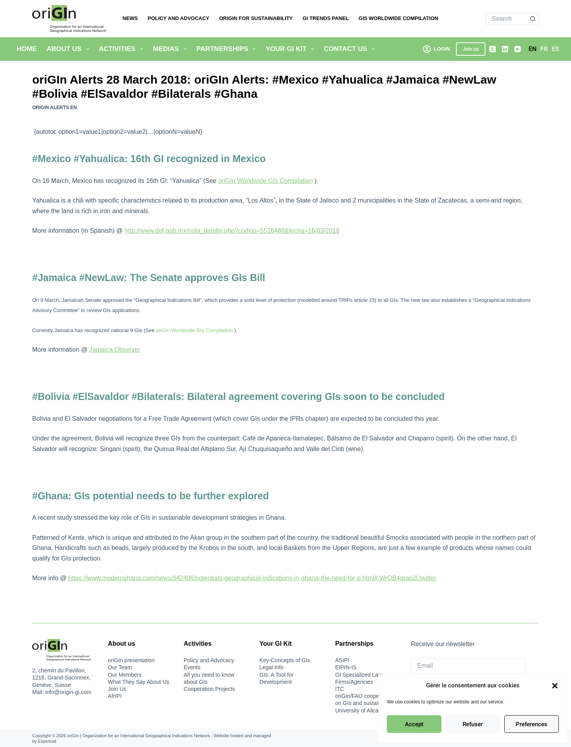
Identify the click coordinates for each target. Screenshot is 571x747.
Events (192, 667)
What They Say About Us (138, 682)
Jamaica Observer (114, 349)
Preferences (531, 724)
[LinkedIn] (505, 49)
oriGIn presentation (131, 660)
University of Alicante (360, 710)
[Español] (555, 49)
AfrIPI (115, 696)
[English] (532, 49)
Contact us (351, 49)
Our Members (125, 675)
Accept (414, 724)
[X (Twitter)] (492, 49)
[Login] (436, 49)
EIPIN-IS (345, 667)
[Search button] (533, 19)
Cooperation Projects (209, 689)
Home (27, 49)
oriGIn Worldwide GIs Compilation (265, 180)
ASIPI (342, 660)
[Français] (544, 49)
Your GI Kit (291, 49)
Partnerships (227, 49)
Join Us (117, 689)
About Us (69, 49)
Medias (171, 49)
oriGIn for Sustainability (256, 18)
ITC (339, 689)
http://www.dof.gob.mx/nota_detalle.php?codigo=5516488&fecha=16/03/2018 (231, 230)
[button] (555, 686)
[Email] (468, 666)
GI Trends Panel (326, 18)
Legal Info (272, 667)
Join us (471, 49)
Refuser (473, 724)
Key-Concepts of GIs (285, 660)
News (130, 18)
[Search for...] (506, 19)
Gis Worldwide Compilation (398, 18)
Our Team (120, 667)
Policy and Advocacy (178, 18)
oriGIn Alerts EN (54, 107)
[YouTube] (517, 49)
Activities (122, 49)
